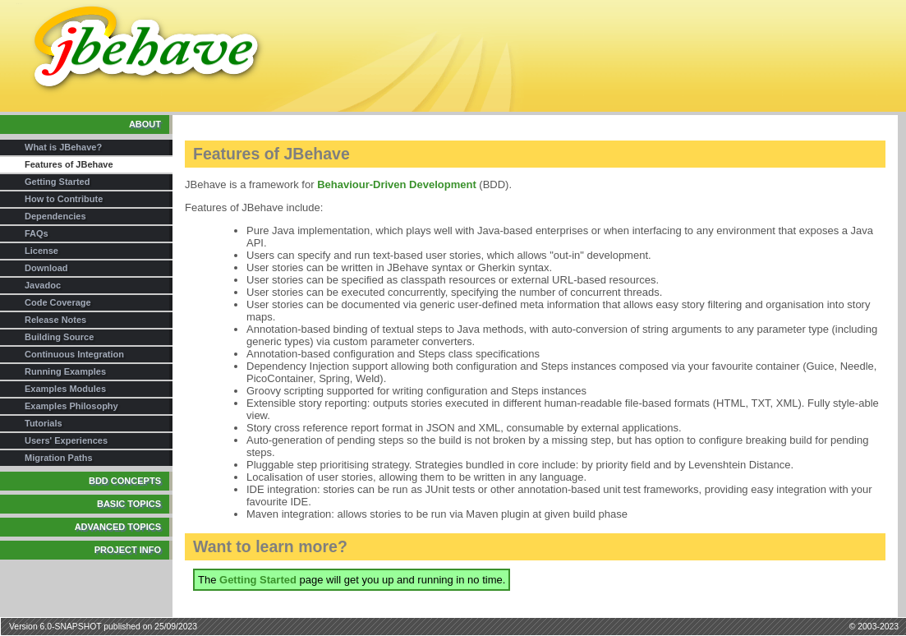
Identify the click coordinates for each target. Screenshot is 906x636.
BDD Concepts (125, 481)
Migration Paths (59, 458)
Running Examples (65, 371)
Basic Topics (129, 504)
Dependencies (55, 216)
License (41, 251)
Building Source (59, 337)
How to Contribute (64, 199)
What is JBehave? (63, 147)
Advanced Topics (118, 527)
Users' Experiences (66, 440)
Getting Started (57, 182)
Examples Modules (65, 389)
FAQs (36, 233)
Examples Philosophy (71, 406)
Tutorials (43, 423)
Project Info (127, 550)
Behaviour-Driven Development (396, 184)
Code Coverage (58, 302)
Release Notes (55, 320)
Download (46, 268)
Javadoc (43, 285)
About (145, 124)
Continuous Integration (74, 354)
